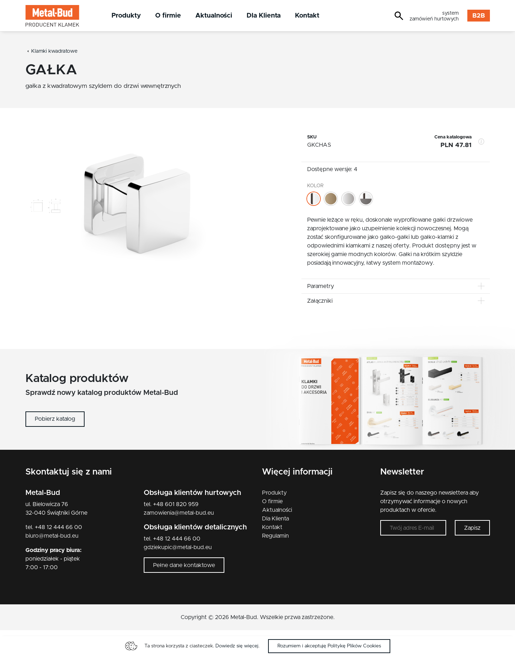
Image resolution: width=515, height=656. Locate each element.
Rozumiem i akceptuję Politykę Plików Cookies (329, 645)
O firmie (168, 15)
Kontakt (307, 15)
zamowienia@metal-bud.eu (179, 513)
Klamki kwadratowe (54, 51)
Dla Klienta (264, 15)
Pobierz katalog (55, 419)
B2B (478, 16)
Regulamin (275, 536)
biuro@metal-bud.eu (51, 536)
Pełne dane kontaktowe (184, 565)
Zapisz (472, 528)
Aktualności (213, 15)
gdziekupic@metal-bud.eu (178, 547)
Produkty (126, 15)
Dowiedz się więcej (236, 645)
